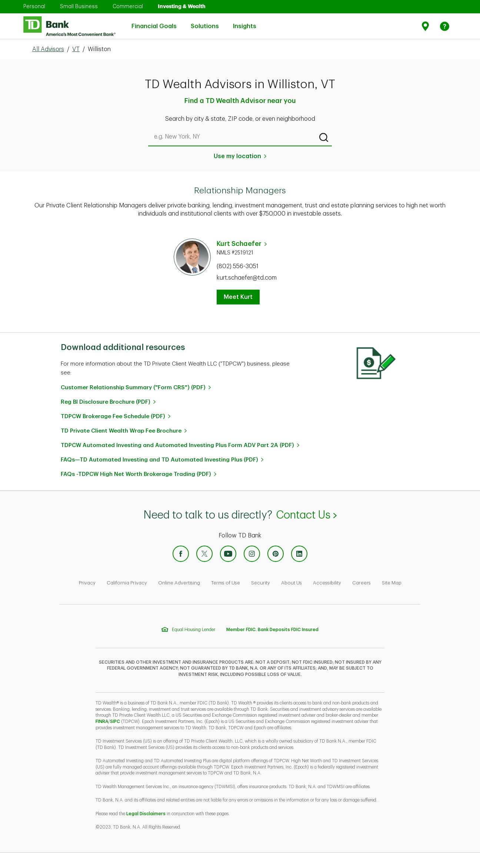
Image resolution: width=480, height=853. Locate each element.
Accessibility (327, 582)
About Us (291, 582)
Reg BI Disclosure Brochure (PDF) (105, 402)
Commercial (128, 6)
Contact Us (306, 515)
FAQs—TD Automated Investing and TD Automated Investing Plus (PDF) (159, 460)
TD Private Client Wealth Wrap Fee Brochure (121, 431)
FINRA (102, 721)
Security (260, 582)
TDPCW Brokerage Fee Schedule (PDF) (113, 416)
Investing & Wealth (182, 6)
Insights (244, 21)
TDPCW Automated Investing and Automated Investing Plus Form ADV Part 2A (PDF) (177, 445)
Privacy (87, 582)
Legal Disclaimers (146, 814)
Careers (361, 582)
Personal (34, 6)
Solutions (205, 21)
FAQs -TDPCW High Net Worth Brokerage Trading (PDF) (136, 474)
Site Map (391, 582)
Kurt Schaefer (239, 243)
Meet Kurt (238, 297)
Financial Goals (154, 21)
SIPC (115, 721)
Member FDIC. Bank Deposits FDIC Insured (272, 629)
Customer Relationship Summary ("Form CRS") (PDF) (133, 387)
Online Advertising (179, 582)
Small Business (79, 6)
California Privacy (127, 582)
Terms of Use (225, 582)
